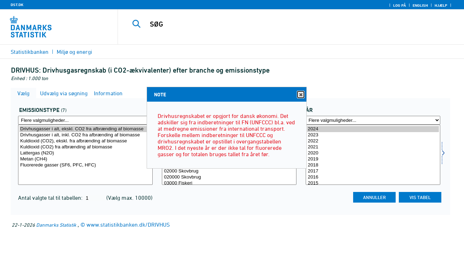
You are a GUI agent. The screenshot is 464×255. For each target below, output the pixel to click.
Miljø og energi (74, 52)
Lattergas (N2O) (85, 153)
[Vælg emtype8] (85, 155)
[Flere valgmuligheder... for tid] (373, 120)
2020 (373, 153)
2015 (373, 183)
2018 (373, 165)
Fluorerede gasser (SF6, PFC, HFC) (85, 165)
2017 (373, 171)
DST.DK (17, 4)
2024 (373, 129)
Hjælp (441, 5)
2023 (373, 135)
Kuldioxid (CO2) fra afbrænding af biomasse (85, 147)
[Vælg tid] (373, 155)
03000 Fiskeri (229, 183)
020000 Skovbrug (229, 177)
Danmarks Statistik (56, 225)
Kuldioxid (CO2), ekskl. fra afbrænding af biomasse (85, 141)
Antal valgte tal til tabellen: (51, 197)
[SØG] (283, 24)
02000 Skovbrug (229, 171)
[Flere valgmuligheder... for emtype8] (85, 120)
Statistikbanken (30, 52)
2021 (373, 147)
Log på (399, 5)
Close (300, 95)
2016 (373, 177)
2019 (373, 159)
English (420, 5)
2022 (373, 141)
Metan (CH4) (85, 159)
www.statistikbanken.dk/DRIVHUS (128, 224)
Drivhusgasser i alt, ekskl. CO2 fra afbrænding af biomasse (85, 129)
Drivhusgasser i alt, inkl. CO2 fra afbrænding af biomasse (85, 135)
